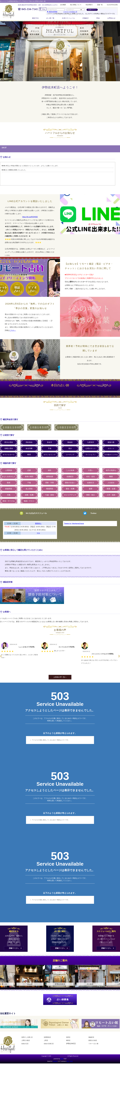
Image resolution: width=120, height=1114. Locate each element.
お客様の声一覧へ (60, 677)
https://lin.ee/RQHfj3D (30, 217)
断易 (29, 455)
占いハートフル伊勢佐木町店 (59, 1056)
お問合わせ (111, 18)
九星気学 (90, 442)
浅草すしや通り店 (27, 1037)
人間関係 (8, 470)
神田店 (68, 1040)
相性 (49, 470)
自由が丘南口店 (49, 1043)
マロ (38, 533)
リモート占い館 (93, 1043)
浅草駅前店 (47, 1037)
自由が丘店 (24, 1043)
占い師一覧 (50, 18)
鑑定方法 (35, 18)
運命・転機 (70, 489)
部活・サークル (9, 501)
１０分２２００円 (66, 427)
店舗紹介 (85, 18)
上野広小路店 (25, 1040)
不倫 (29, 483)
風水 (70, 448)
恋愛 (29, 470)
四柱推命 (29, 442)
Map (43, 9)
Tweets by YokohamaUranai (74, 523)
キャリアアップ (70, 495)
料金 (98, 18)
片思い (90, 470)
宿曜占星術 (8, 448)
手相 (49, 448)
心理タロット (91, 448)
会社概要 (63, 4)
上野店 (46, 1040)
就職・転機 (29, 495)
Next (118, 978)
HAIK (61, 1058)
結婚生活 (90, 483)
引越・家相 (49, 495)
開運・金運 (111, 489)
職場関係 (49, 489)
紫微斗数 (111, 442)
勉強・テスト (29, 501)
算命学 (49, 442)
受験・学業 (49, 483)
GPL (68, 1061)
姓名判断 (29, 448)
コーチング (70, 455)
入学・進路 (111, 495)
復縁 (8, 483)
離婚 (111, 476)
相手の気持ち (111, 470)
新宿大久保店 (92, 1040)
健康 (90, 489)
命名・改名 (90, 476)
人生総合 (111, 483)
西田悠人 (38, 523)
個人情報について (75, 4)
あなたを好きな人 (8, 476)
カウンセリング (50, 455)
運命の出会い (70, 483)
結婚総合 (70, 476)
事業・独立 (90, 495)
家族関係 (8, 489)
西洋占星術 (8, 442)
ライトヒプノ (91, 455)
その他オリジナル (111, 455)
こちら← (13, 330)
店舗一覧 (100, 4)
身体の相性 (29, 476)
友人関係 (29, 489)
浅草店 (68, 1037)
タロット (111, 448)
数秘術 (70, 442)
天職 (8, 495)
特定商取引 (89, 4)
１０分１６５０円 (39, 427)
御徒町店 (91, 1037)
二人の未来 (70, 470)
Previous (2, 978)
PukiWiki (55, 1061)
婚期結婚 (49, 476)
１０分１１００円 (12, 427)
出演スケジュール (68, 18)
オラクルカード (9, 455)
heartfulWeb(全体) (112, 4)
